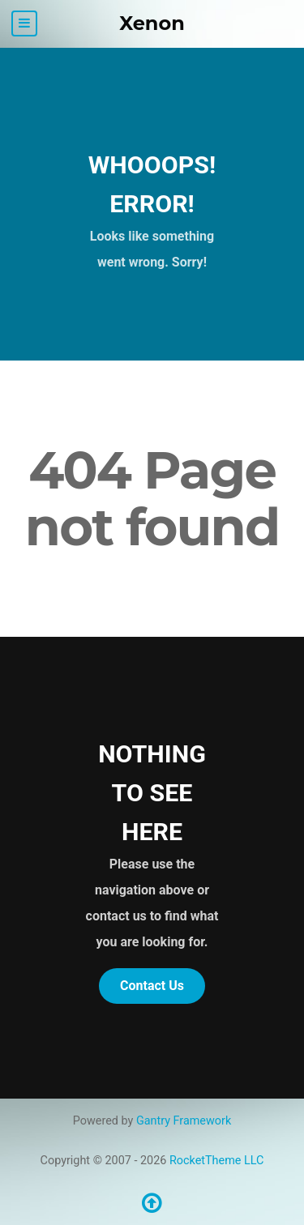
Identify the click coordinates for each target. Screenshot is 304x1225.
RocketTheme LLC (216, 1160)
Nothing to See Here (152, 793)
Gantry (183, 1121)
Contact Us (152, 985)
